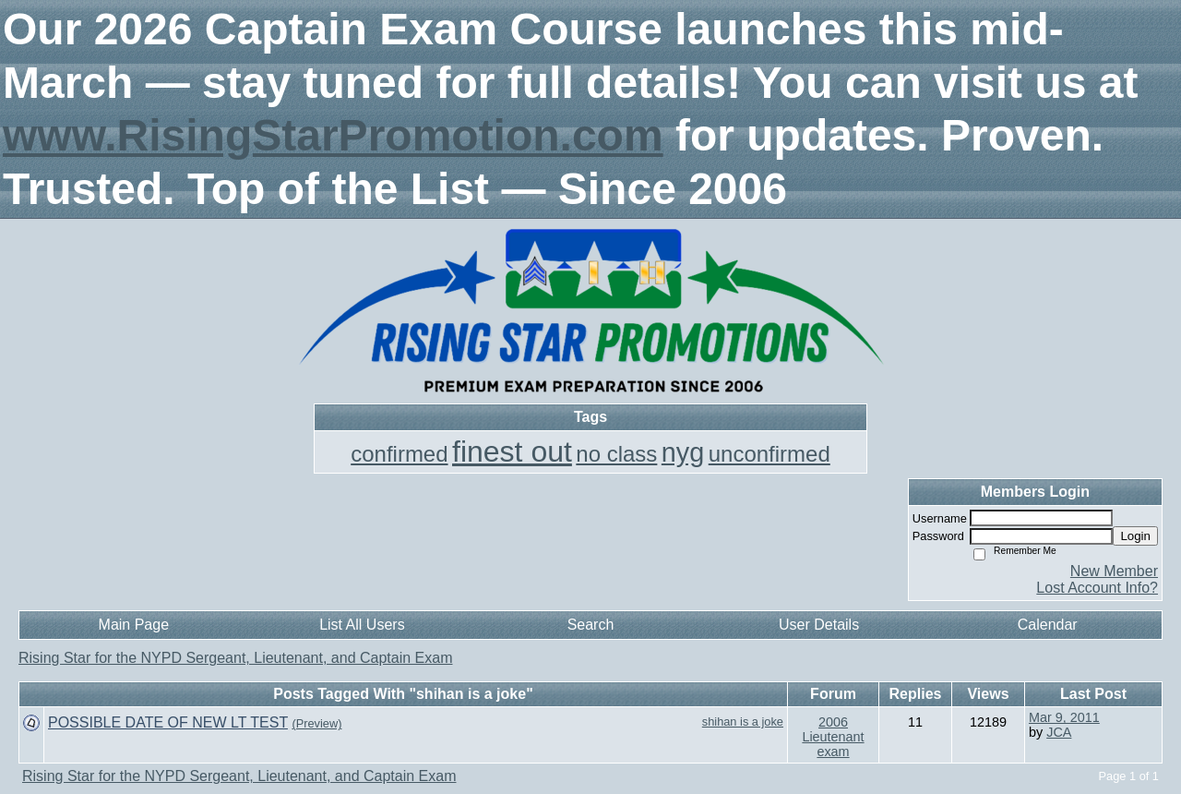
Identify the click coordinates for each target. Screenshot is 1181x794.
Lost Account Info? (1097, 588)
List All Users (361, 624)
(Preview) (316, 723)
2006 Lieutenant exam (833, 737)
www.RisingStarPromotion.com (333, 135)
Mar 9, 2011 (1064, 717)
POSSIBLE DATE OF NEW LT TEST (168, 722)
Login (1135, 536)
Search (590, 624)
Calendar (1048, 624)
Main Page (134, 624)
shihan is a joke (742, 721)
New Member (1114, 571)
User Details (819, 624)
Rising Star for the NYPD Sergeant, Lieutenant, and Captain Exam (235, 658)
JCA (1058, 732)
